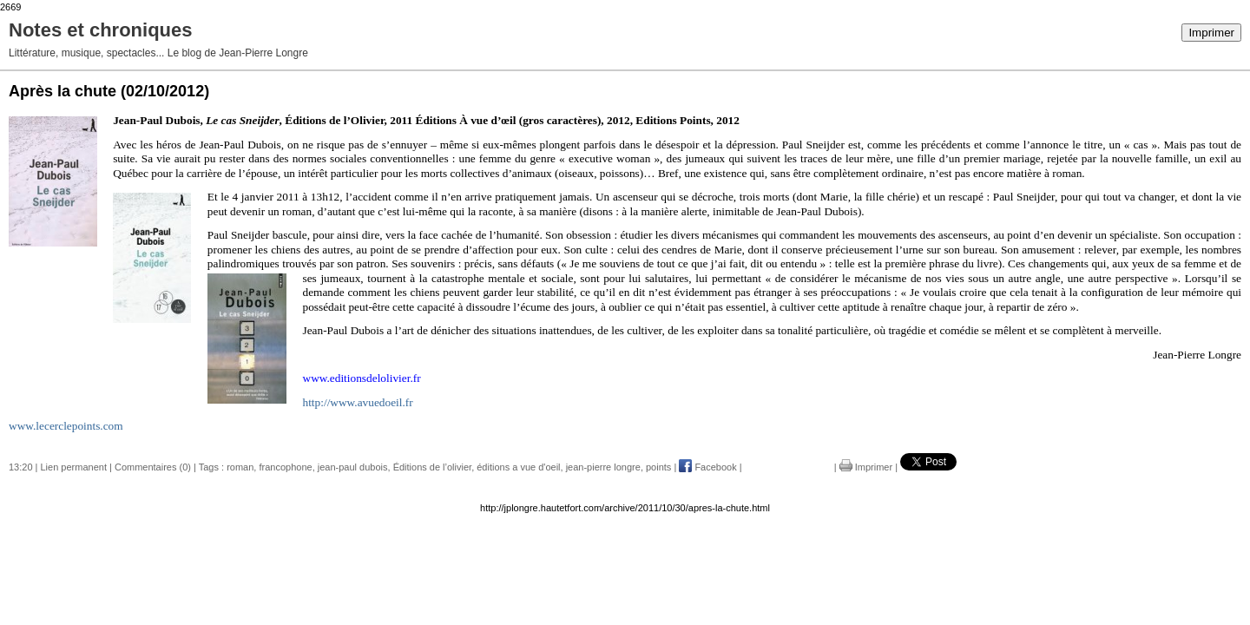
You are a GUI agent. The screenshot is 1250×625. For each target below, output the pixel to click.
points (658, 467)
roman (240, 467)
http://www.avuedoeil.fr (358, 402)
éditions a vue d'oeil (518, 467)
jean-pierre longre (603, 467)
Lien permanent (74, 467)
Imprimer (1211, 32)
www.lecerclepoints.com (66, 425)
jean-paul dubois (353, 467)
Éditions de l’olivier (432, 467)
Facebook (707, 467)
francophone (285, 467)
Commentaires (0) (153, 467)
